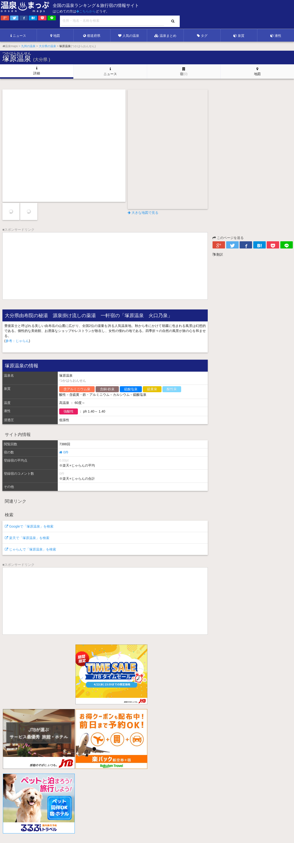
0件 (64, 452)
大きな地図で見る (143, 213)
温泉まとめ (165, 36)
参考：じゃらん (17, 341)
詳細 (36, 70)
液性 (275, 36)
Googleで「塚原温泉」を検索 (29, 526)
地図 (55, 36)
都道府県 (91, 36)
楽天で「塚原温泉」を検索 (27, 538)
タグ (202, 36)
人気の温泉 (128, 36)
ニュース (18, 36)
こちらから (86, 11)
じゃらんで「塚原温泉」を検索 (30, 549)
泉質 (238, 36)
